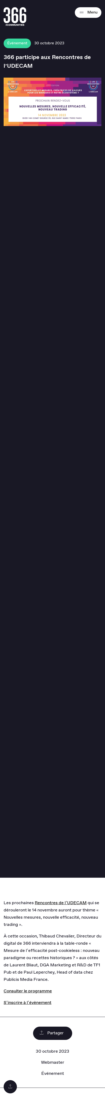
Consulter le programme (28, 991)
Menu (88, 12)
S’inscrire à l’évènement (27, 1003)
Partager (51, 1033)
